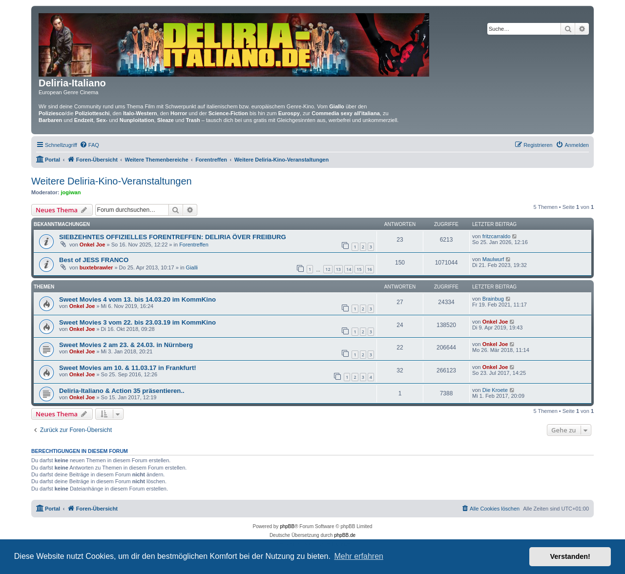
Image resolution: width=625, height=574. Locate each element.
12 (327, 269)
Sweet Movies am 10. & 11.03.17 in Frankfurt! (127, 367)
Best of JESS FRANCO (93, 260)
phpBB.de (344, 535)
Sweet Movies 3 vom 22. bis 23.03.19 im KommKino (137, 322)
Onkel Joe (92, 244)
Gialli (192, 267)
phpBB (287, 526)
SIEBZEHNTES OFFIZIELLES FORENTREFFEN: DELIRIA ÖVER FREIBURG (172, 237)
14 (348, 269)
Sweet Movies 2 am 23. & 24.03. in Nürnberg (126, 344)
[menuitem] (89, 145)
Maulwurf (493, 259)
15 (358, 269)
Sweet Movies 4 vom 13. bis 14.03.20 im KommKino (137, 299)
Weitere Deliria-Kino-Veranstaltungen (111, 181)
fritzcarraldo (496, 236)
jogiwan (71, 192)
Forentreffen (193, 244)
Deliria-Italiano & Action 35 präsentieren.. (122, 390)
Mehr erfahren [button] (358, 556)
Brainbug (493, 299)
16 (369, 269)
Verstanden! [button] (570, 556)
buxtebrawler (96, 267)
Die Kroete (495, 390)
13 (338, 269)
